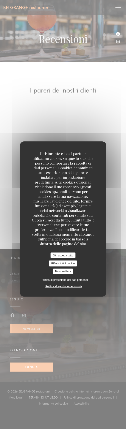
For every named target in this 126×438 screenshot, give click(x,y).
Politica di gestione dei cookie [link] (63, 286)
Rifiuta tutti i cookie (63, 263)
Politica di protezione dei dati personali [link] (65, 279)
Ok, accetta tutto (63, 255)
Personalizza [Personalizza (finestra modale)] (63, 271)
